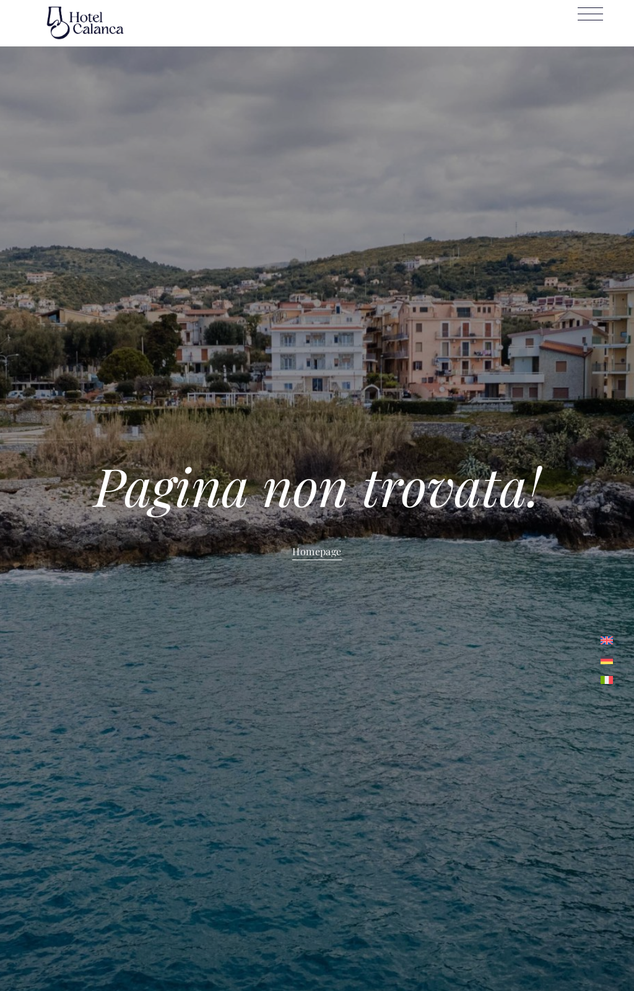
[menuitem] (606, 640)
